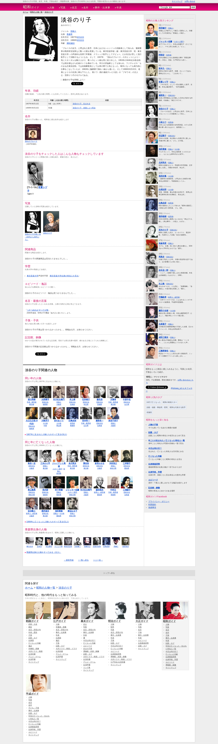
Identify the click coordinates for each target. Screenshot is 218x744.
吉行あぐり (59, 420)
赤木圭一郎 (163, 270)
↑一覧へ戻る (83, 560)
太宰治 (39, 546)
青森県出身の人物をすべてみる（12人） (43, 552)
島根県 (113, 495)
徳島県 (31, 428)
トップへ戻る (109, 573)
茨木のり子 (163, 230)
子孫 (30, 635)
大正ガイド (148, 619)
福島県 (45, 495)
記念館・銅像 (154, 488)
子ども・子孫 (33, 708)
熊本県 (58, 495)
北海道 (72, 404)
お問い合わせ (190, 1)
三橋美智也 (163, 351)
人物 (51, 7)
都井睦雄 (162, 216)
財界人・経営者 (99, 492)
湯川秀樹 (31, 399)
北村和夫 (162, 162)
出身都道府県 (154, 464)
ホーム (25, 12)
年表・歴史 (32, 632)
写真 (63, 7)
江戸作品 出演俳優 (118, 662)
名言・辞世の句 (34, 630)
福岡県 (45, 404)
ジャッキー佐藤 (72, 490)
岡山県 (58, 425)
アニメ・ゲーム (34, 657)
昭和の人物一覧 (36, 12)
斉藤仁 (116, 546)
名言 (74, 7)
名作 (85, 7)
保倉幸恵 (162, 243)
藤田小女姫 (163, 310)
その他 (45, 423)
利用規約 (152, 504)
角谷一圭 (31, 463)
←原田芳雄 (69, 560)
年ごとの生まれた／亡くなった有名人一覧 (166, 440)
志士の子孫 (87, 648)
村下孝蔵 (59, 490)
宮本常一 (86, 420)
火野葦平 (45, 399)
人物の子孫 (153, 424)
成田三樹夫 (163, 337)
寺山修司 (49, 546)
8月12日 (80, 37)
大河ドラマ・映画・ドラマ (66, 648)
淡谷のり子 (49, 12)
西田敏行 (162, 28)
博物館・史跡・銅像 (91, 651)
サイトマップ (177, 1)
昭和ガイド (175, 620)
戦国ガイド (38, 619)
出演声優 (31, 659)
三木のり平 (45, 463)
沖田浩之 (113, 463)
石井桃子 (86, 399)
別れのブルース (31, 141)
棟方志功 (30, 546)
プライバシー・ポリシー (158, 501)
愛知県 (126, 468)
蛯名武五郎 (68, 546)
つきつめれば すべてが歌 (37, 310)
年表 (119, 7)
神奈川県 (113, 468)
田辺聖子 (162, 136)
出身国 (31, 640)
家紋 (30, 627)
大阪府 (58, 404)
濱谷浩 (86, 463)
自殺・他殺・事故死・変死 (157, 407)
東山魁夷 (31, 490)
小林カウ (162, 122)
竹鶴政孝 (162, 297)
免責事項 (152, 507)
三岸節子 (127, 463)
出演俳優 (31, 654)
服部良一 (99, 420)
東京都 (31, 404)
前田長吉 (125, 546)
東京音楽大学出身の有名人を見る (64, 276)
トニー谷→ (98, 560)
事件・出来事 (102, 7)
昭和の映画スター (170, 402)
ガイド (31, 7)
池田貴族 (59, 511)
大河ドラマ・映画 (35, 651)
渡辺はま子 (72, 511)
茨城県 (99, 404)
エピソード (153, 480)
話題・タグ (153, 432)
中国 (45, 425)
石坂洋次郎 (97, 546)
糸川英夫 (72, 463)
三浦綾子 (127, 490)
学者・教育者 (31, 402)
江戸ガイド (65, 619)
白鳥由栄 (72, 420)
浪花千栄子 (113, 420)
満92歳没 (71, 43)
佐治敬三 (31, 511)
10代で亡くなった (154, 402)
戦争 (112, 627)
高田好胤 (162, 176)
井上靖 (72, 399)
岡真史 (161, 257)
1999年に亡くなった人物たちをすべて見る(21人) (47, 522)
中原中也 (127, 399)
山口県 (126, 404)
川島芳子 (45, 420)
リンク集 (86, 667)
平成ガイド (38, 692)
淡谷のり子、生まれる (81, 104)
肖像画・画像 (33, 648)
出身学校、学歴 (155, 472)
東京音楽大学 (32, 276)
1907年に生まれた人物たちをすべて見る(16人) (46, 434)
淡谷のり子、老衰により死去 (84, 108)
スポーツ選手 (57, 469)
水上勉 (161, 284)
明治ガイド (120, 619)
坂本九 (161, 68)
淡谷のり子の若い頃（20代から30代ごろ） (33, 237)
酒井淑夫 (45, 511)
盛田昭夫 (99, 490)
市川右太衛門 (59, 399)
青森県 (69, 34)
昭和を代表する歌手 (178, 407)
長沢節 (45, 490)
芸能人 (73, 31)
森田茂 (99, 399)
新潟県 (58, 473)
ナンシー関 (58, 546)
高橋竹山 (87, 546)
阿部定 (161, 55)
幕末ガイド (93, 619)
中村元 (113, 490)
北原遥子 (162, 324)
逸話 (30, 646)
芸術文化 (45, 402)
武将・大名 (32, 624)
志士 (85, 624)
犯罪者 (72, 423)
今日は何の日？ (155, 448)
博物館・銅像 (171, 665)
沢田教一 (77, 546)
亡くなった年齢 (155, 456)
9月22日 (80, 40)
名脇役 (149, 412)
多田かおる (99, 463)
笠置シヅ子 (163, 82)
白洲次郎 (162, 189)
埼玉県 (86, 404)
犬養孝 (113, 399)
